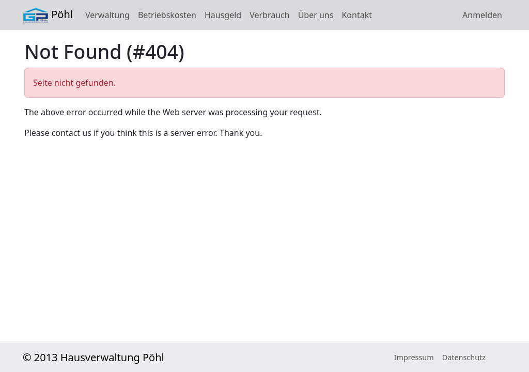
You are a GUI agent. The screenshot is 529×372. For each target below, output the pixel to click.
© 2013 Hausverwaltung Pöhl (93, 357)
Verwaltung (107, 15)
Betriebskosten (167, 15)
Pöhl (48, 15)
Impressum (414, 357)
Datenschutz (464, 357)
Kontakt (356, 15)
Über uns (316, 15)
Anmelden (482, 15)
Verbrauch (269, 15)
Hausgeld (223, 15)
